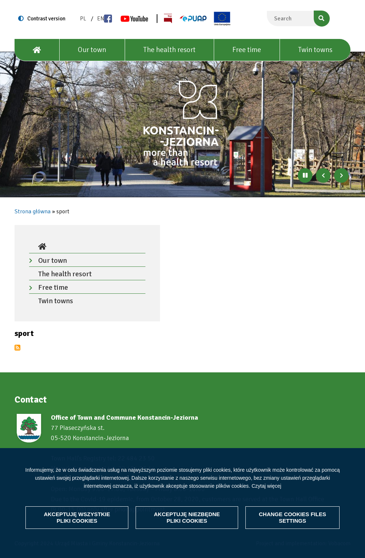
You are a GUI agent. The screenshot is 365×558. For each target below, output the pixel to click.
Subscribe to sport (17, 348)
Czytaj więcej (266, 485)
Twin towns (315, 49)
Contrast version (46, 18)
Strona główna (33, 211)
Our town (92, 49)
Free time (246, 49)
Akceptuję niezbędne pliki (187, 517)
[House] (37, 50)
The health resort (169, 49)
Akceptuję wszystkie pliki (77, 517)
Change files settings (292, 517)
